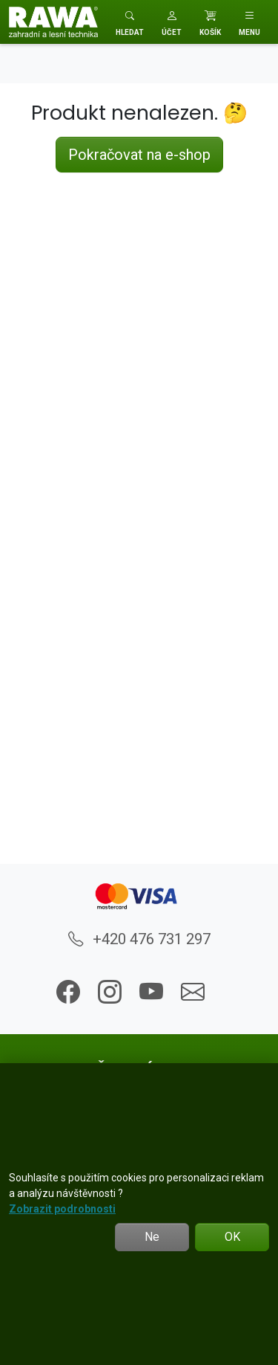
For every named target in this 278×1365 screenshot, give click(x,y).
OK (232, 1237)
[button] (172, 22)
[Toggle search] (130, 22)
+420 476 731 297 (139, 939)
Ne (152, 1237)
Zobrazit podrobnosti (62, 1209)
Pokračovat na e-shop (139, 155)
